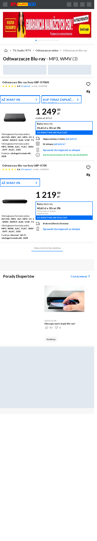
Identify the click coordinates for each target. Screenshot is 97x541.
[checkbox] (88, 91)
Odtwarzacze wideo (47, 50)
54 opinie (26, 169)
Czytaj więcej (81, 276)
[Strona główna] (6, 50)
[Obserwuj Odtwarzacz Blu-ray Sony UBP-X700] (88, 167)
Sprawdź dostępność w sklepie (61, 150)
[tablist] (47, 40)
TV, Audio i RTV (22, 50)
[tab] (36, 40)
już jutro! (71, 138)
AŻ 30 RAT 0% (10, 99)
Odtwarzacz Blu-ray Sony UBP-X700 (24, 165)
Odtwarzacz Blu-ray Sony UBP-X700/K (25, 82)
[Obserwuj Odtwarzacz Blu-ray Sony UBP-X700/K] (88, 84)
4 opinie (25, 86)
